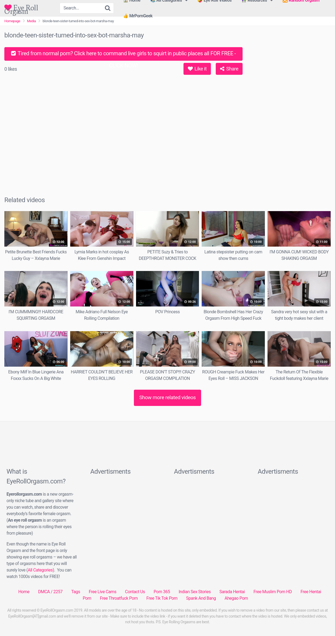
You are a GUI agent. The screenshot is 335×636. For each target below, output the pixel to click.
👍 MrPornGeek (138, 15)
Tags (75, 591)
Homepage (12, 21)
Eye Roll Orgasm (21, 7)
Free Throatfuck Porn (119, 598)
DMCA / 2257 (50, 591)
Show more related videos (167, 397)
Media (31, 21)
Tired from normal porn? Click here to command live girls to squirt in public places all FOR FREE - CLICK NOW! (123, 55)
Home (23, 591)
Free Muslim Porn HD (272, 591)
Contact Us (135, 591)
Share (229, 69)
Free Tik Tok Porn (162, 598)
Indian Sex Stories (195, 591)
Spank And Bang (201, 598)
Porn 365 (162, 591)
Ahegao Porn (236, 598)
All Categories (40, 570)
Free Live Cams (102, 591)
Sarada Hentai (232, 591)
